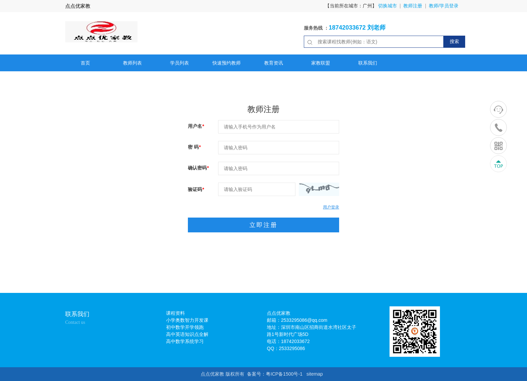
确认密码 (198, 167)
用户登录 (331, 207)
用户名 (196, 126)
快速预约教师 (226, 63)
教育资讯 (273, 63)
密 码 (194, 147)
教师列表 (132, 63)
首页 (85, 63)
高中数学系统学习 (185, 341)
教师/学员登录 (443, 5)
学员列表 (179, 63)
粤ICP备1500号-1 (284, 374)
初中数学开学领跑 (185, 327)
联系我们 (367, 63)
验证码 (196, 189)
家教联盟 (320, 63)
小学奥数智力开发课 (187, 320)
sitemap (315, 374)
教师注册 (412, 5)
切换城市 (387, 5)
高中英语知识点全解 (187, 334)
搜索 (454, 41)
